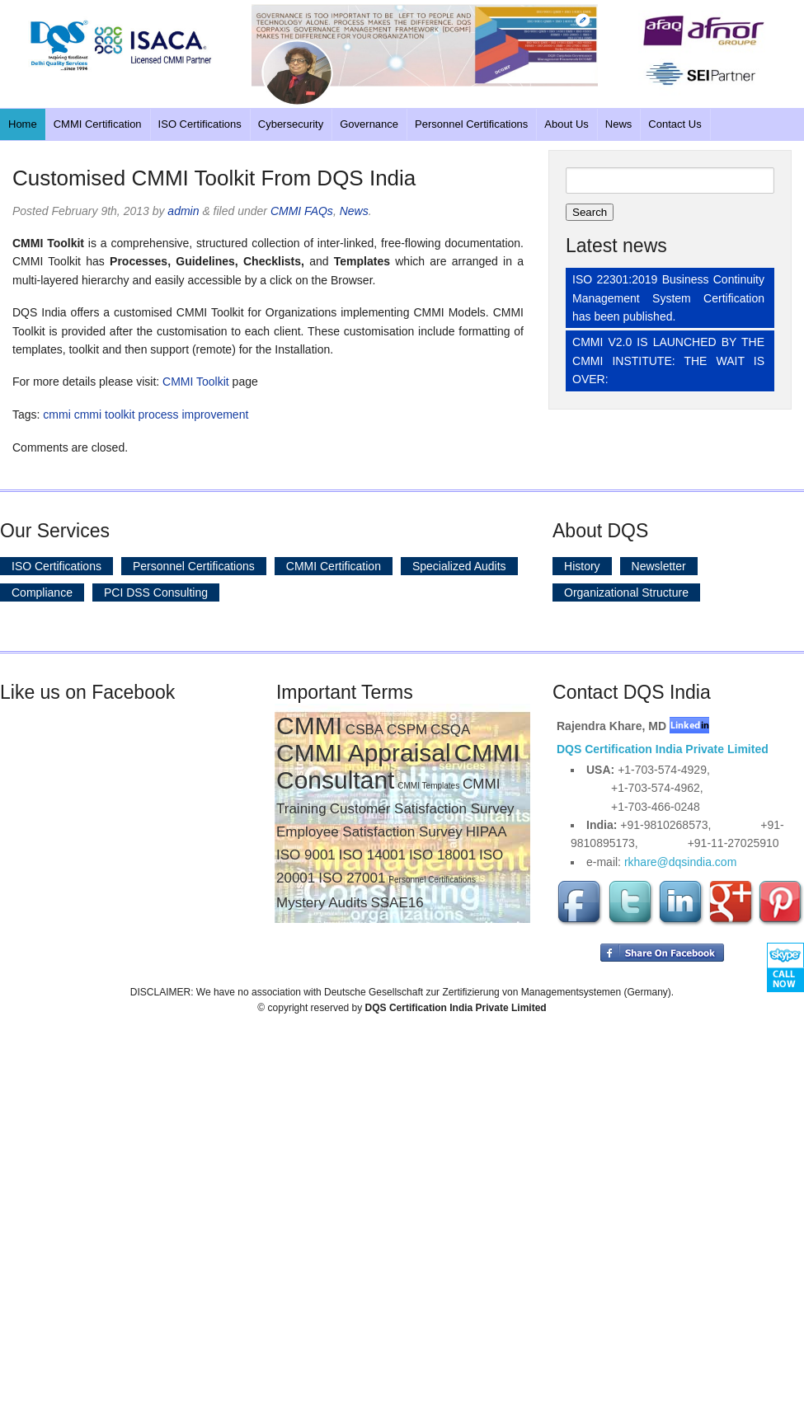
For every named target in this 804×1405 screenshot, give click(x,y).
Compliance (42, 592)
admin (183, 211)
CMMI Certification (98, 124)
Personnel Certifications (471, 124)
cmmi (56, 414)
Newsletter (659, 566)
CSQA (450, 730)
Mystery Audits (322, 903)
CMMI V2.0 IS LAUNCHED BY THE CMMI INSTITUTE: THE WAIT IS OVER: (668, 360)
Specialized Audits (459, 566)
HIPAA (486, 832)
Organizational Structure (626, 592)
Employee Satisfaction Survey (369, 832)
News (618, 124)
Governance (369, 124)
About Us (566, 124)
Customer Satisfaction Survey (422, 809)
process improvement (193, 414)
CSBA (364, 730)
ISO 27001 (351, 878)
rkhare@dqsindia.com (680, 862)
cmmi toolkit (104, 414)
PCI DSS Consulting (156, 592)
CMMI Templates (428, 785)
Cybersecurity (290, 124)
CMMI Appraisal (363, 752)
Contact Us (674, 124)
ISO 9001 (306, 855)
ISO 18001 (442, 855)
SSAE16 (396, 903)
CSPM (407, 730)
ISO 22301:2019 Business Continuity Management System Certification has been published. (668, 298)
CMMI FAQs (301, 211)
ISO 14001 (372, 855)
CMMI (309, 725)
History (582, 566)
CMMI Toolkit (195, 381)
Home (22, 124)
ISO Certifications (200, 124)
